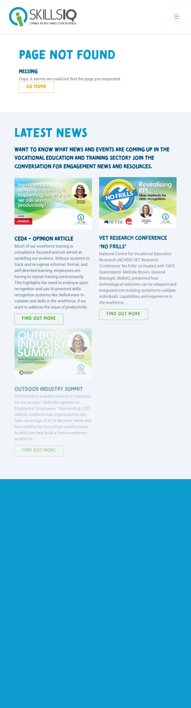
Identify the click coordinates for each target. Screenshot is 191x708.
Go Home (36, 86)
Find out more (39, 317)
